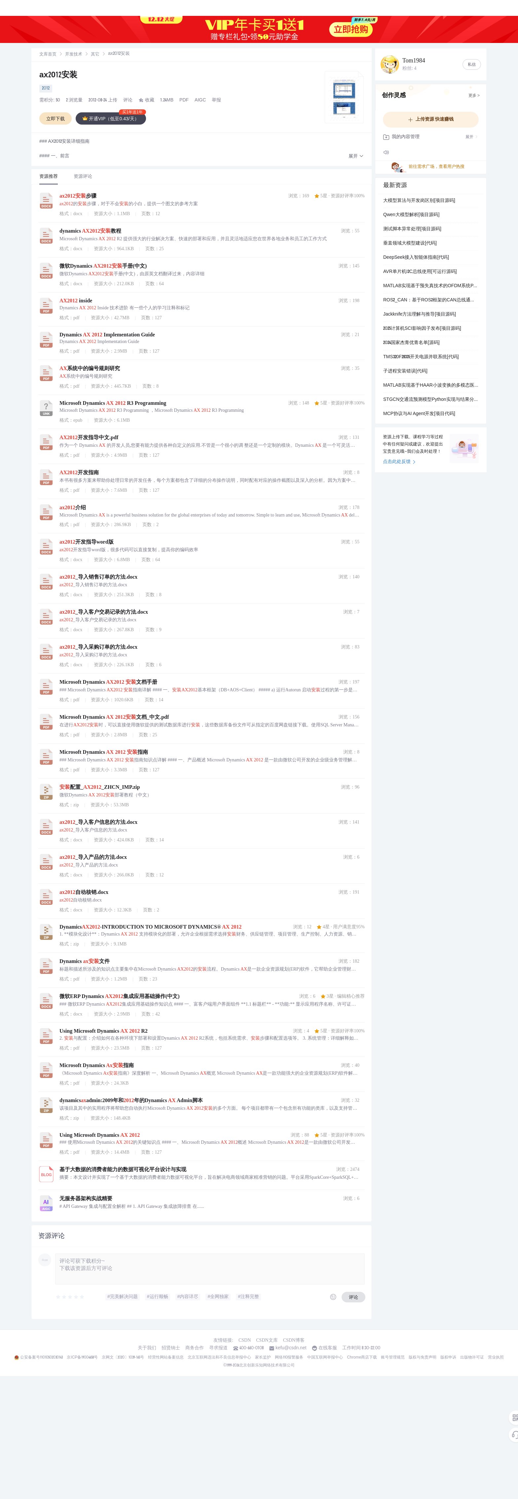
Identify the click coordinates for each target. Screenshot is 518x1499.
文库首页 (47, 55)
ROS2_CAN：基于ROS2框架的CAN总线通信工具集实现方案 (430, 300)
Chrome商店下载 (362, 1358)
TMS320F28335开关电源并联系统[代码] (421, 357)
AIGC (200, 100)
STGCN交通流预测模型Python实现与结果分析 (430, 400)
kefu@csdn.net (291, 1348)
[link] (47, 54)
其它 (95, 55)
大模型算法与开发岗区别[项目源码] (419, 201)
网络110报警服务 (289, 1358)
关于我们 (147, 1348)
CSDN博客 (294, 1340)
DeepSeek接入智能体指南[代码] (416, 257)
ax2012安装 (58, 76)
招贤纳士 (171, 1348)
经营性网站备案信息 (166, 1358)
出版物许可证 (472, 1358)
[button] (356, 156)
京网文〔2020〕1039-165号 (123, 1358)
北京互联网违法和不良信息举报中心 (219, 1358)
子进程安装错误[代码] (405, 371)
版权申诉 (448, 1358)
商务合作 (194, 1348)
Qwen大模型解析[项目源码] (411, 215)
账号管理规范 (393, 1358)
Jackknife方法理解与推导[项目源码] (419, 314)
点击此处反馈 (399, 462)
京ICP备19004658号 (82, 1358)
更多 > (474, 96)
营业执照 (496, 1358)
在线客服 (327, 1348)
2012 (46, 88)
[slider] (70, 1297)
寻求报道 (218, 1348)
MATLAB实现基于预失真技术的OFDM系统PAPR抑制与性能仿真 (430, 286)
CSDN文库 (267, 1340)
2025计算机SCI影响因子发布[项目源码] (422, 329)
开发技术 (73, 55)
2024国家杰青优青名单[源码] (411, 343)
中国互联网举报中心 (325, 1358)
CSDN (245, 1340)
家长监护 (263, 1358)
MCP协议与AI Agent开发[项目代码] (419, 414)
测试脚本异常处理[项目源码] (412, 229)
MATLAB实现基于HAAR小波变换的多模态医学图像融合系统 (430, 385)
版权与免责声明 (422, 1358)
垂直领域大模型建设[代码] (410, 243)
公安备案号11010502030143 (41, 1358)
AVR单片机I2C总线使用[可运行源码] (420, 272)
